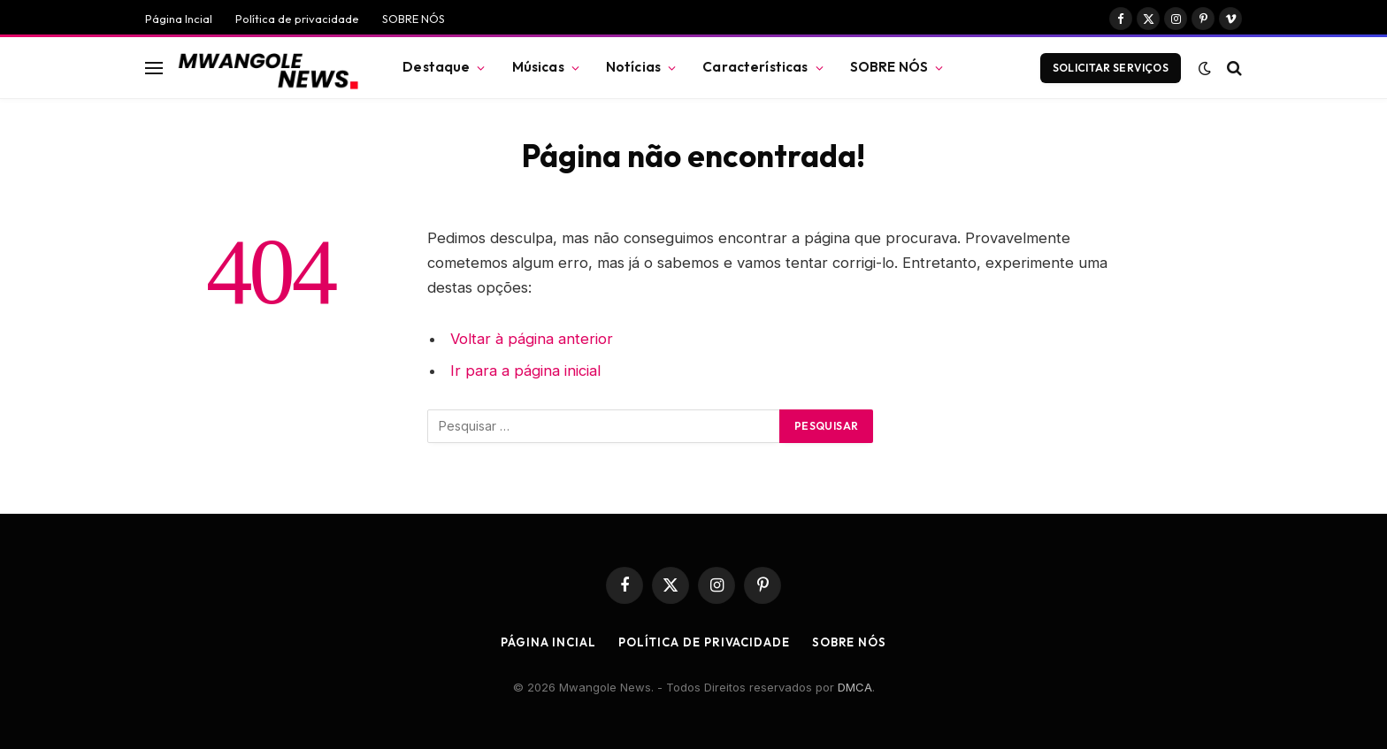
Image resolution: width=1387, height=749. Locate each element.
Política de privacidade (297, 18)
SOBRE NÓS (413, 18)
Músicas (538, 66)
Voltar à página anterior (531, 339)
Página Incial (178, 18)
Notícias (633, 66)
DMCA (855, 687)
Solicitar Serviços (1111, 67)
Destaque (436, 66)
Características (755, 66)
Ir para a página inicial (525, 370)
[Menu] (154, 68)
